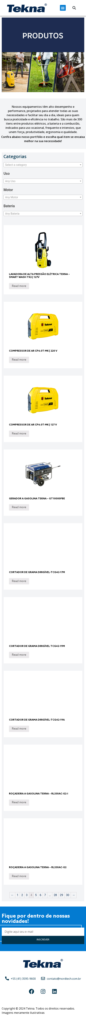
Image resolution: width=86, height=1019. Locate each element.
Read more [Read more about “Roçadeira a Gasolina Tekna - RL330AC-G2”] (19, 876)
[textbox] (43, 164)
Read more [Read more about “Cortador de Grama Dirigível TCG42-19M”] (19, 655)
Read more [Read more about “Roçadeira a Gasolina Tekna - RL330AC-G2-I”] (19, 802)
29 (61, 895)
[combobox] (43, 164)
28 (55, 895)
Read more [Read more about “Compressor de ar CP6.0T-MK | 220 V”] (19, 359)
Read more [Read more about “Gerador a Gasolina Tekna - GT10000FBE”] (19, 507)
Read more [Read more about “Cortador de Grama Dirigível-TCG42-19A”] (19, 728)
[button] (63, 8)
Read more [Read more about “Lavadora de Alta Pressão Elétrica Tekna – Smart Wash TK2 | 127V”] (19, 286)
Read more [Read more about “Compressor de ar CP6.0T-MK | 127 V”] (19, 433)
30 (67, 895)
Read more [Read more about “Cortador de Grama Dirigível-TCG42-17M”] (19, 581)
